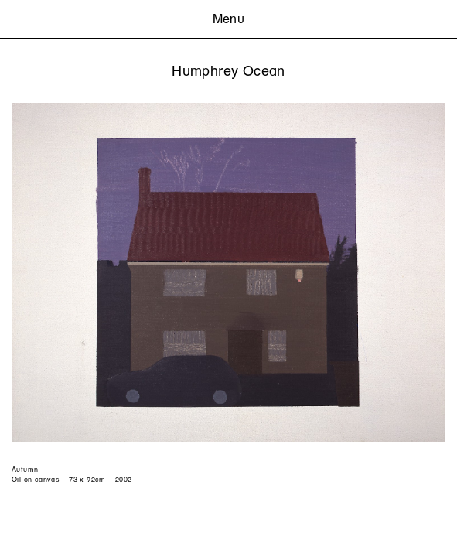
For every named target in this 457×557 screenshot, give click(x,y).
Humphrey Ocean (228, 71)
